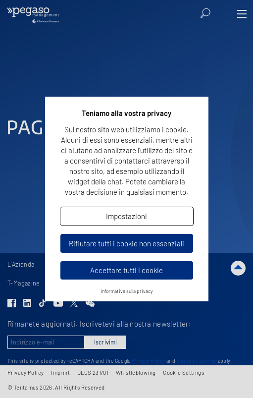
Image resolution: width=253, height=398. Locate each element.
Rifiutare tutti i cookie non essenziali (126, 243)
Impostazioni (126, 216)
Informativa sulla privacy (127, 291)
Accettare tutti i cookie (126, 270)
